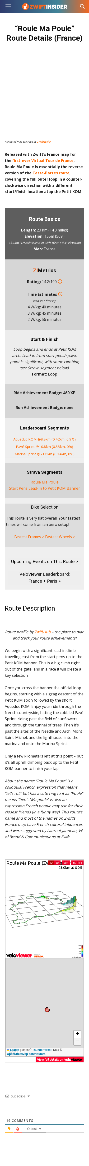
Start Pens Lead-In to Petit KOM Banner (44, 488)
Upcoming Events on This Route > (44, 561)
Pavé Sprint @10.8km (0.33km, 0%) (44, 446)
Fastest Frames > (29, 536)
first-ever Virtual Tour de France (43, 160)
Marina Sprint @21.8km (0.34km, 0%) (45, 453)
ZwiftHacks (44, 141)
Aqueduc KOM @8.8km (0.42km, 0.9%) (44, 439)
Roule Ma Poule (45, 482)
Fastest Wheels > (60, 536)
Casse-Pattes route (51, 173)
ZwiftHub (42, 631)
